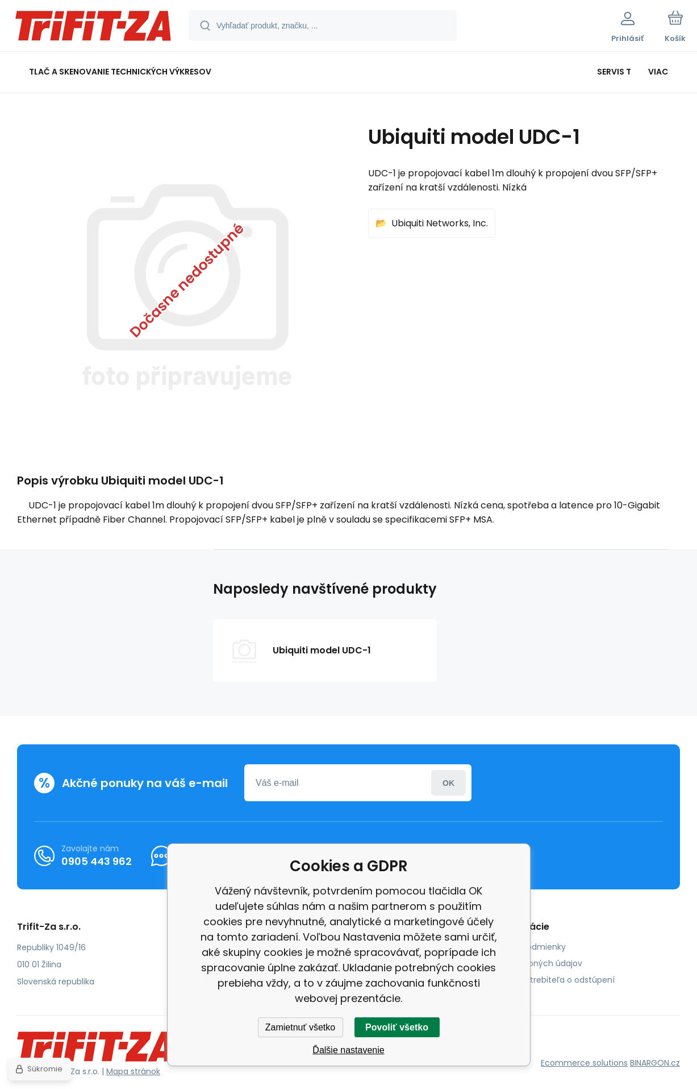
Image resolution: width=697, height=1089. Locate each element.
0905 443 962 (96, 861)
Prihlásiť (448, 783)
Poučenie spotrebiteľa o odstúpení (546, 980)
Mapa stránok (133, 1071)
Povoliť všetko (396, 1027)
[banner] (93, 27)
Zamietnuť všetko (300, 1027)
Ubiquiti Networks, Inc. (439, 223)
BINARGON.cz (655, 1063)
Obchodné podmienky (521, 947)
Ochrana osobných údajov (529, 963)
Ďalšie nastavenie (348, 1050)
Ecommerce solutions (584, 1063)
